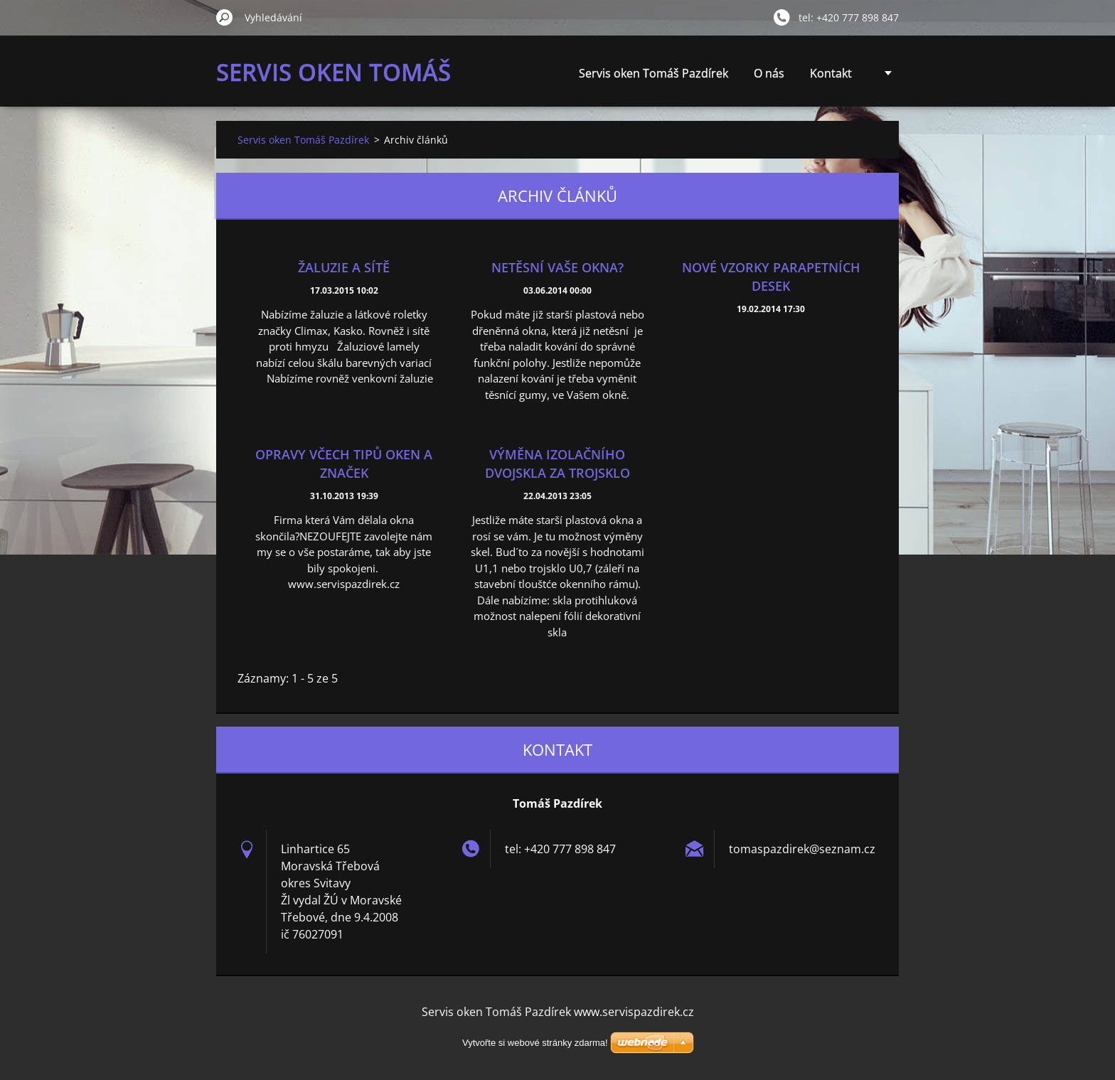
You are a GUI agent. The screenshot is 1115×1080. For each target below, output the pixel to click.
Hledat (224, 17)
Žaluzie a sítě (344, 267)
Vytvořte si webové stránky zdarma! (535, 1042)
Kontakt (831, 73)
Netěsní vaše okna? (557, 267)
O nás (769, 73)
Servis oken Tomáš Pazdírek (653, 73)
